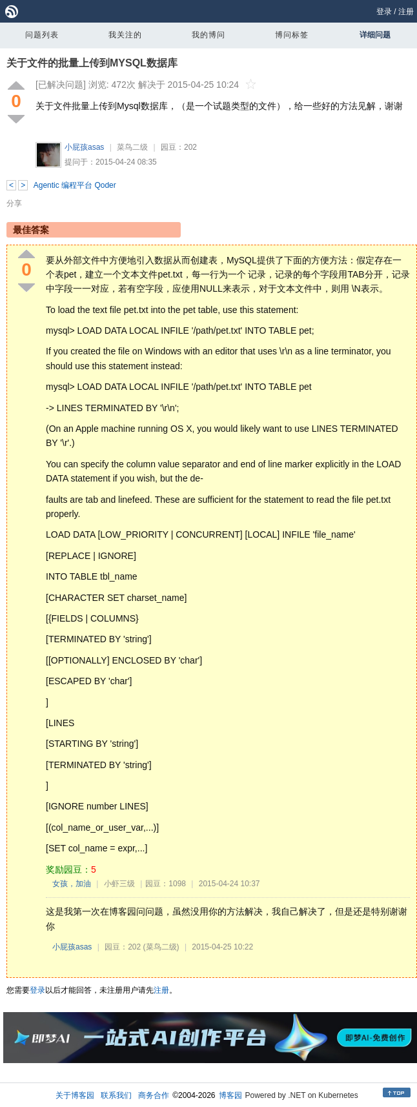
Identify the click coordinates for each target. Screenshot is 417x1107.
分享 (14, 203)
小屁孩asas (84, 147)
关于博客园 (75, 1095)
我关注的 (125, 34)
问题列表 (42, 34)
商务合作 (153, 1095)
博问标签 (292, 34)
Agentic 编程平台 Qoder (75, 185)
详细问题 (375, 34)
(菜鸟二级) (161, 946)
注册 (406, 11)
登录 (384, 11)
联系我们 (116, 1095)
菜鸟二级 (132, 147)
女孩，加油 (71, 883)
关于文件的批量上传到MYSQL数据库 (92, 62)
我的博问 (208, 34)
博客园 (230, 1095)
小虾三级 (119, 883)
